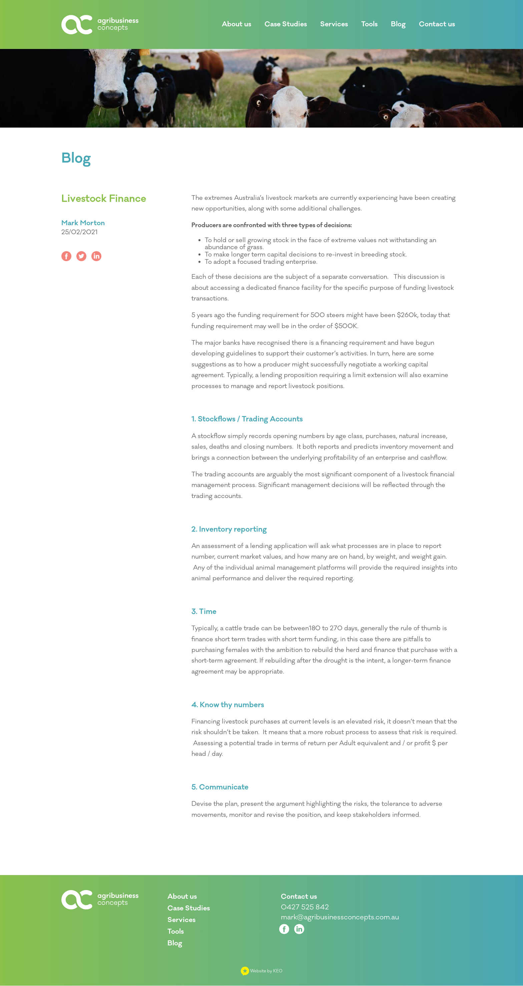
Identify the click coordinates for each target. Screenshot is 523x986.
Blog (76, 159)
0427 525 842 (305, 907)
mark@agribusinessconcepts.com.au (340, 917)
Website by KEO (262, 971)
